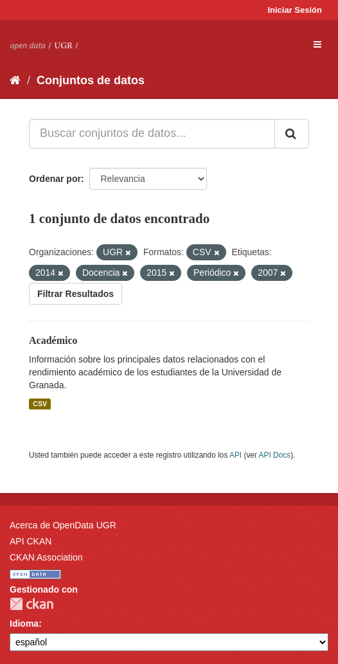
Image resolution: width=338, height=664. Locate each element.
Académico (53, 340)
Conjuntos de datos (91, 80)
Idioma (24, 623)
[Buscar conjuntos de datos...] (152, 133)
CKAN (31, 604)
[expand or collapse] (317, 44)
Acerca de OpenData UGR (63, 525)
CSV (40, 404)
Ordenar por (55, 179)
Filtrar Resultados (75, 294)
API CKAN (30, 541)
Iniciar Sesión (294, 10)
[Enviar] (291, 133)
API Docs (275, 455)
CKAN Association (46, 557)
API (235, 455)
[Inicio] (15, 80)
